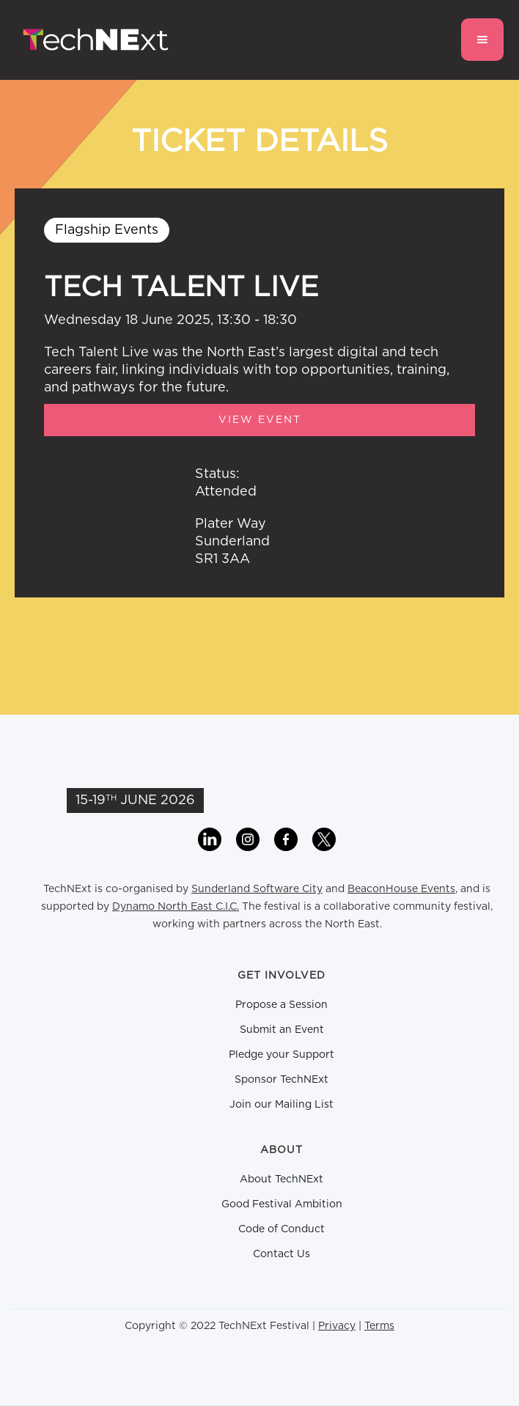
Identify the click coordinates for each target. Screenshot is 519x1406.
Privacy (337, 1326)
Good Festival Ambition (281, 1204)
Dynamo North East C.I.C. (175, 907)
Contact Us (281, 1254)
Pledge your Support (281, 1055)
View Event (259, 420)
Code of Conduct (281, 1229)
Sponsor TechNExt (281, 1080)
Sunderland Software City (257, 889)
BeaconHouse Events (401, 889)
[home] (92, 40)
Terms (379, 1326)
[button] (482, 39)
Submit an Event (282, 1030)
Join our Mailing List (281, 1105)
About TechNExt (281, 1179)
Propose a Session (281, 1005)
